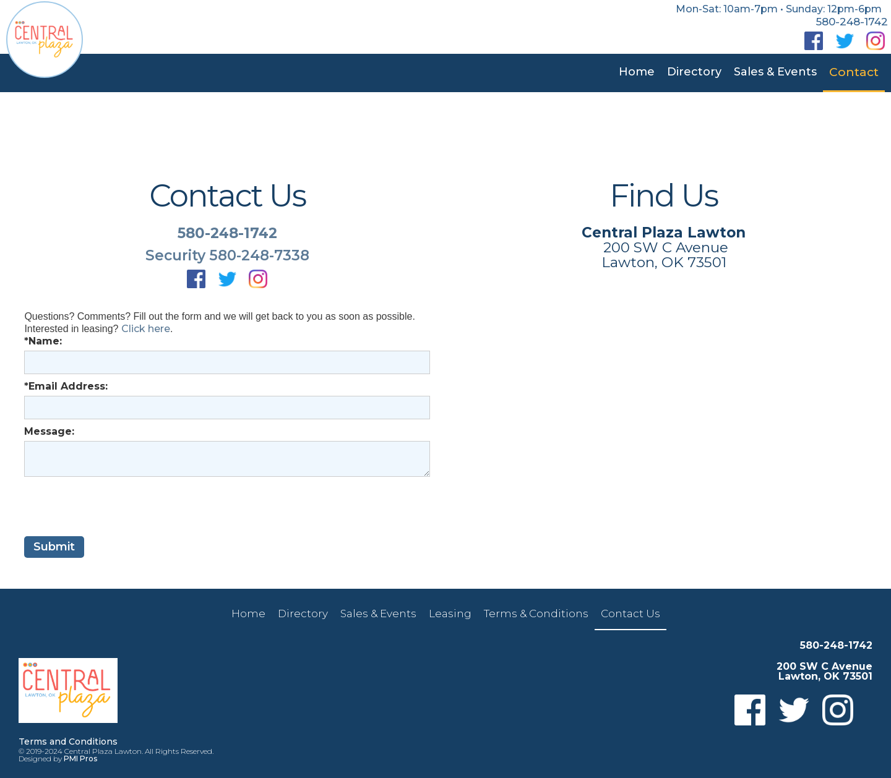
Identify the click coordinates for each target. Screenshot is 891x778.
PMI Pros (80, 758)
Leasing (450, 613)
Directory (694, 72)
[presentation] (118, 507)
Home (637, 72)
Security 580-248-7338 (227, 255)
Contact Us (630, 613)
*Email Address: (66, 386)
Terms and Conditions (68, 741)
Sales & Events (775, 72)
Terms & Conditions (536, 613)
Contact (854, 72)
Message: (49, 431)
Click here (145, 329)
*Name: (43, 341)
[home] (44, 39)
